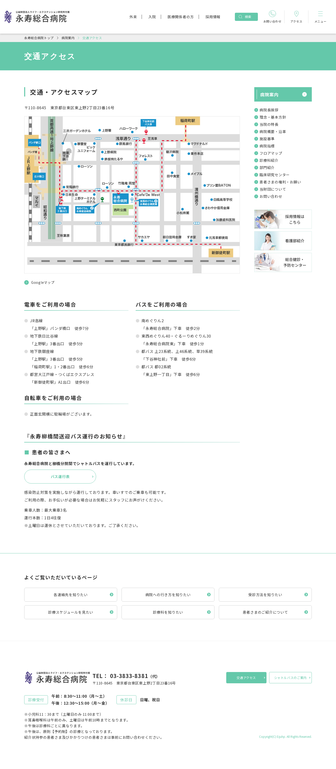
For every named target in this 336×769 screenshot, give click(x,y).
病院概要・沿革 (273, 131)
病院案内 (68, 38)
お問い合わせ (271, 196)
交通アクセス (246, 677)
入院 (152, 16)
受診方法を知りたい (265, 594)
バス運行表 (60, 476)
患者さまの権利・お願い (280, 181)
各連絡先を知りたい (71, 594)
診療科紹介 (269, 160)
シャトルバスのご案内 (290, 677)
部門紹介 (267, 167)
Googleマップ (42, 282)
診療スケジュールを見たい (70, 612)
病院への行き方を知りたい (168, 594)
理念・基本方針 (273, 117)
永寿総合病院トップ (39, 38)
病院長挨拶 (269, 109)
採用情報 (212, 16)
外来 (133, 16)
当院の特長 (269, 124)
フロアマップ (271, 153)
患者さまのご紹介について (265, 612)
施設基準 (267, 138)
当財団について (273, 189)
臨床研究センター (275, 174)
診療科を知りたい (168, 612)
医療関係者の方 (181, 16)
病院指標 (267, 145)
